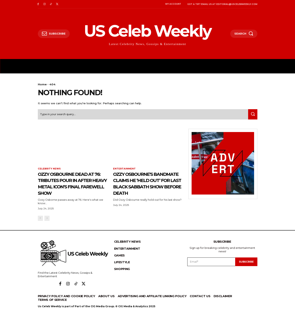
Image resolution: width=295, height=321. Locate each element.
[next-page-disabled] (47, 226)
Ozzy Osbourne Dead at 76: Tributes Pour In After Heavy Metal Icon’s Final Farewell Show (71, 188)
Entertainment (125, 170)
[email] (210, 269)
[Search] (251, 116)
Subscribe (245, 269)
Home (42, 84)
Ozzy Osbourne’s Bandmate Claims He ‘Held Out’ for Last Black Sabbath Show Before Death (145, 188)
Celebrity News (49, 170)
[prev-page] (40, 226)
